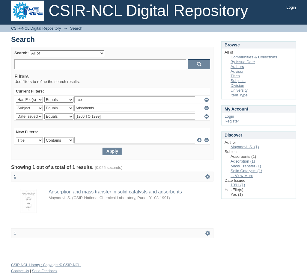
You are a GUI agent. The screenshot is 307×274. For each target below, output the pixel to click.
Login (291, 7)
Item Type (239, 95)
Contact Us (20, 271)
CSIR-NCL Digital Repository (36, 28)
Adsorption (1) (243, 161)
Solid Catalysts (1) (246, 171)
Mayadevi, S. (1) (245, 147)
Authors (237, 66)
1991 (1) (238, 185)
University (239, 90)
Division (237, 85)
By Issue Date (243, 62)
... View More (242, 175)
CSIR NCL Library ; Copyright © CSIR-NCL (46, 265)
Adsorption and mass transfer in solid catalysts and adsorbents (115, 191)
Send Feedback (45, 271)
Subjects (238, 80)
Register (232, 121)
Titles (235, 76)
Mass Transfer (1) (246, 166)
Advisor (237, 71)
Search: (21, 53)
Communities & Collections (254, 57)
